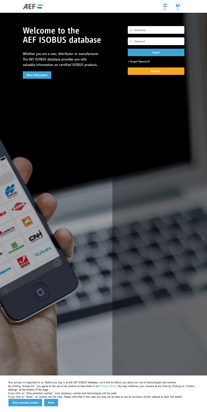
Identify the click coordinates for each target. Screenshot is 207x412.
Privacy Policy (108, 386)
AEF (165, 9)
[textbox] (156, 30)
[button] (37, 75)
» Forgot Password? (139, 61)
